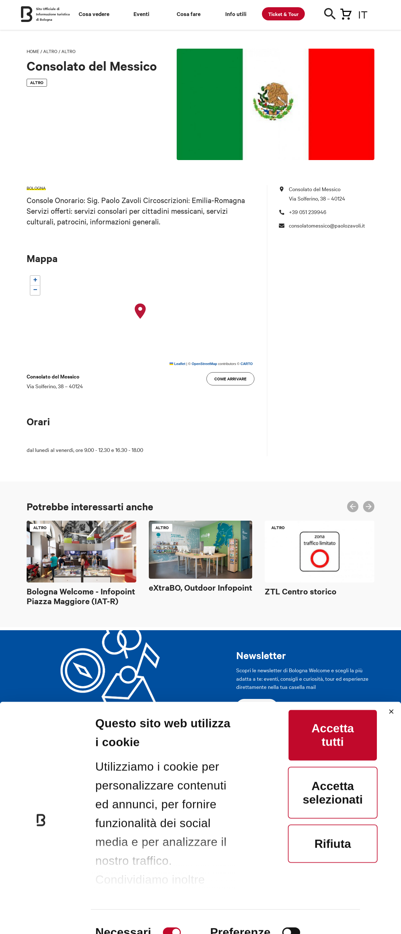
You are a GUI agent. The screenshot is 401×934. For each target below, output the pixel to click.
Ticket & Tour (283, 13)
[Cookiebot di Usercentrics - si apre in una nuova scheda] (40, 914)
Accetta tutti (332, 684)
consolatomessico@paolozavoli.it (327, 225)
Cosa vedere (94, 14)
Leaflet (177, 364)
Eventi (141, 14)
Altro (50, 51)
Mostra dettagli (137, 914)
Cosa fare (188, 14)
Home (33, 51)
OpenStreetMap (204, 364)
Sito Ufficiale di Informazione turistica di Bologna (53, 14)
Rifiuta (333, 793)
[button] (140, 311)
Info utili (236, 14)
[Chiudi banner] (391, 661)
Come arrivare (230, 379)
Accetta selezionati (333, 742)
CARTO (247, 364)
